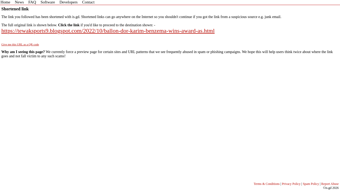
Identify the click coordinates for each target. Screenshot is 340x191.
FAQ (32, 2)
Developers (69, 2)
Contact (88, 2)
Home (5, 2)
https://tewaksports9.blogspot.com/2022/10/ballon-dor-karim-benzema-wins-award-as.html (108, 30)
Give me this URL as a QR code (20, 44)
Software (48, 2)
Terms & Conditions (267, 184)
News (19, 2)
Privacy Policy (291, 184)
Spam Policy (311, 184)
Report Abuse (330, 184)
